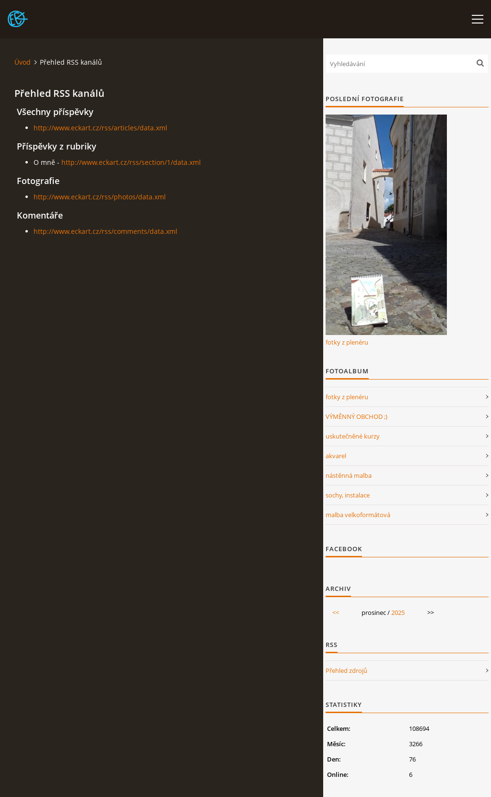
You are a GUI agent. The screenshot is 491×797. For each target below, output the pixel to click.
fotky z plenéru (347, 342)
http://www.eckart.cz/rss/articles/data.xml (100, 127)
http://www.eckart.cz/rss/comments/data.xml (105, 231)
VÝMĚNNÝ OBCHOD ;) (356, 416)
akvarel (336, 455)
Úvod (22, 62)
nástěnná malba (349, 475)
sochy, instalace (348, 495)
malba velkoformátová (358, 514)
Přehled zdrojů (346, 670)
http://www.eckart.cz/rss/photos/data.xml (100, 196)
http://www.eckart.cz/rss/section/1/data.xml (131, 162)
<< (335, 612)
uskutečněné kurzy (353, 436)
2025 (398, 612)
